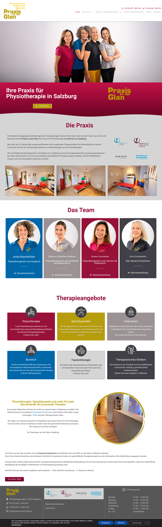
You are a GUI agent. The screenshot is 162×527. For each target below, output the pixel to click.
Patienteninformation (134, 12)
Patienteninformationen (42, 412)
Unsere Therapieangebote (108, 12)
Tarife (148, 12)
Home (77, 12)
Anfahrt (157, 12)
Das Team (87, 12)
